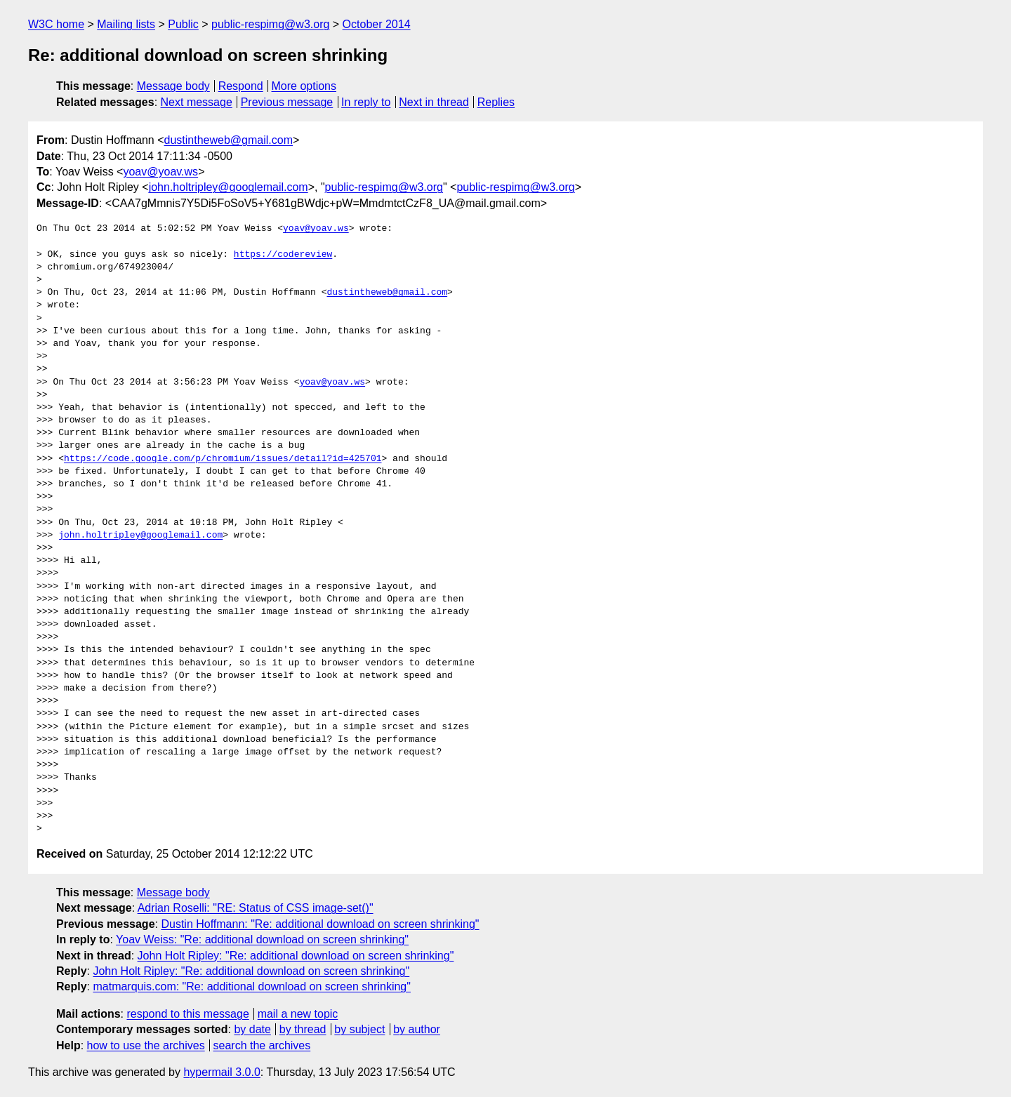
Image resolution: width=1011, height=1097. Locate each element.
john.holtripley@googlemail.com (228, 187)
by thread (302, 1029)
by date (252, 1029)
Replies (496, 102)
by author (416, 1029)
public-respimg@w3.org (270, 24)
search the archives (262, 1045)
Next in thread (434, 102)
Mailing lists (126, 24)
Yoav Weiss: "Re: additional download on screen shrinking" (262, 939)
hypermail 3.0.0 (221, 1072)
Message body (173, 86)
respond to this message (187, 1014)
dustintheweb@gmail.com (228, 140)
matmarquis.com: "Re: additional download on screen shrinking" (251, 986)
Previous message (287, 102)
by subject (359, 1029)
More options (304, 86)
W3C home (56, 24)
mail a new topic (298, 1014)
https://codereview (283, 254)
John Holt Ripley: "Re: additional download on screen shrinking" (296, 956)
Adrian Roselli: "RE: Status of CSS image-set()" (256, 908)
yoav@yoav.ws (160, 172)
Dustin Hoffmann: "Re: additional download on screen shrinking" (320, 924)
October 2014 (377, 24)
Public (183, 24)
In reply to (365, 102)
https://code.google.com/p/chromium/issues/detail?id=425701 (222, 459)
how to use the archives (146, 1045)
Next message (196, 102)
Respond (240, 86)
